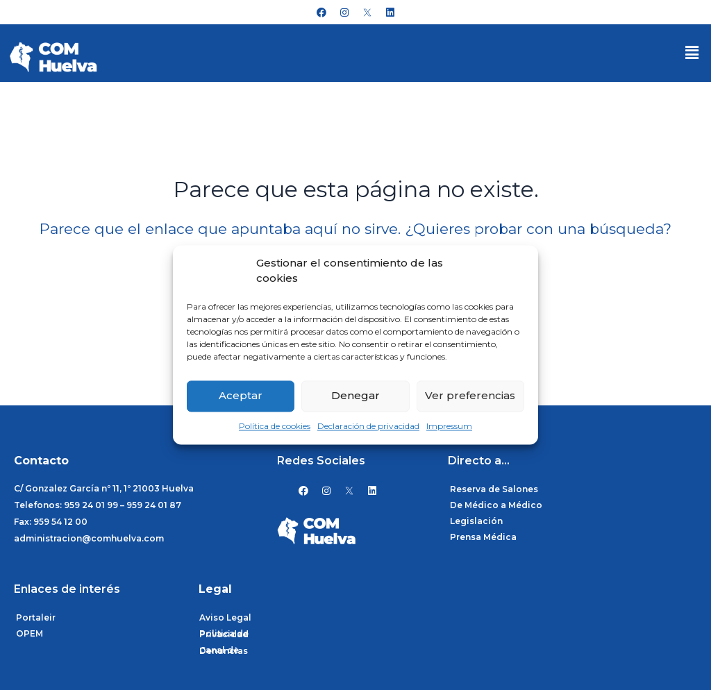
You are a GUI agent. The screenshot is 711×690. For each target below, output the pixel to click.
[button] (692, 53)
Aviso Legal (225, 617)
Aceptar (240, 396)
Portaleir (36, 617)
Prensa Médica (483, 537)
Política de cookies (274, 426)
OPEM (29, 633)
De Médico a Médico (496, 505)
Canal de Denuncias (223, 650)
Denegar (355, 396)
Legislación (476, 521)
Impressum (449, 426)
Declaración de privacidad (368, 426)
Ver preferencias (470, 396)
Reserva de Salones (494, 489)
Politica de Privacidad (224, 633)
